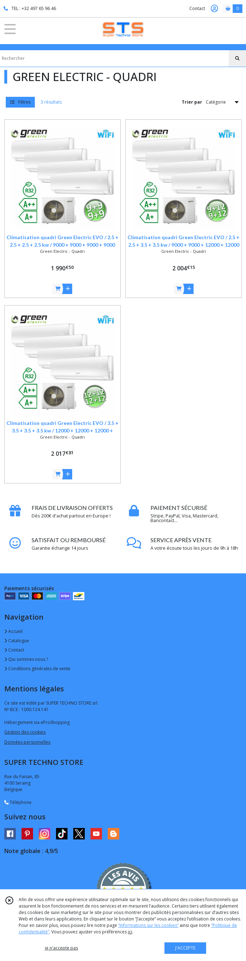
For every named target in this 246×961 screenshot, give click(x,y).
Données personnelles (27, 742)
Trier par (192, 102)
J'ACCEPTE (185, 948)
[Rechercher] (237, 58)
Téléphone (18, 802)
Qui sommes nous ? (26, 659)
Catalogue (16, 641)
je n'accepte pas (61, 948)
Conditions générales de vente (37, 669)
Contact (197, 8)
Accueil (13, 631)
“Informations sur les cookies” (148, 925)
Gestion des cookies (25, 732)
